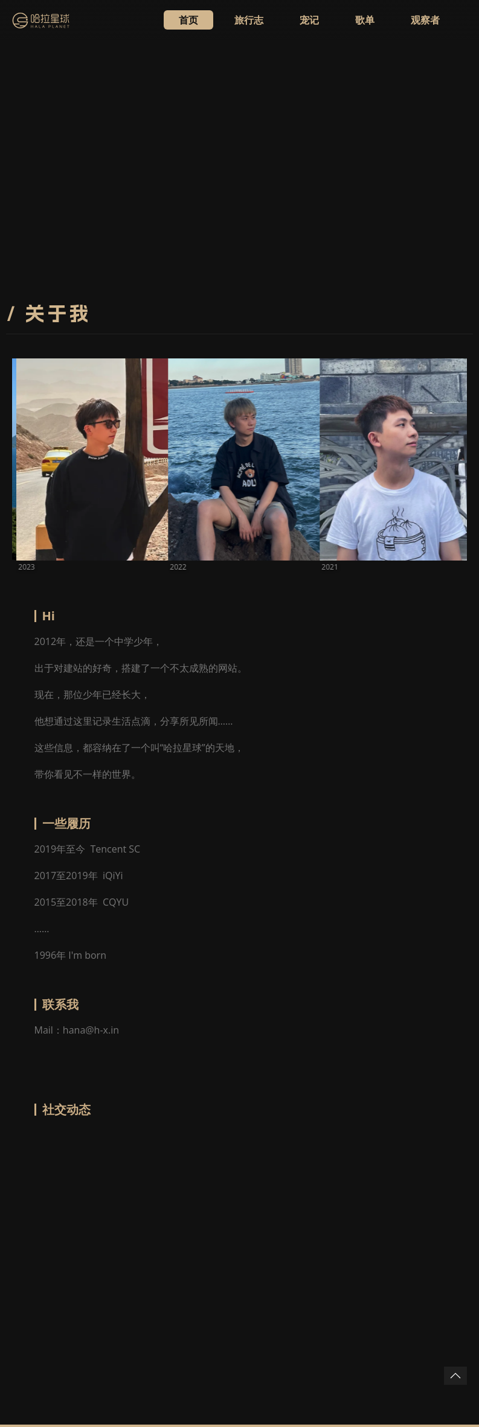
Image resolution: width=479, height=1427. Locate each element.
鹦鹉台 (120, 1351)
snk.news (157, 1351)
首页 (188, 20)
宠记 (309, 20)
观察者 (425, 20)
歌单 (365, 20)
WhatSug (83, 1351)
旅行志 (248, 20)
